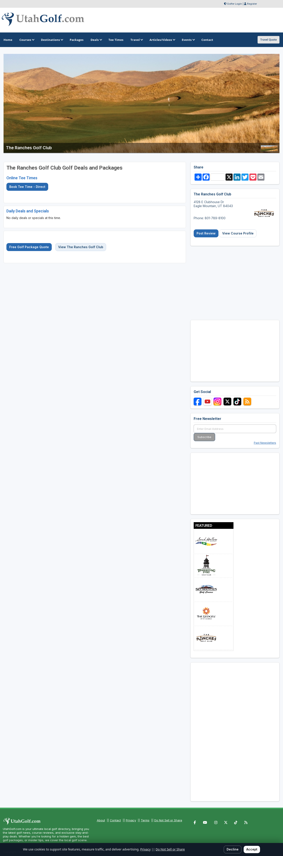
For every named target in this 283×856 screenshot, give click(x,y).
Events (188, 40)
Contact (115, 820)
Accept (251, 849)
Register (252, 3)
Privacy (131, 820)
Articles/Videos (162, 40)
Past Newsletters (265, 442)
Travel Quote (268, 40)
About (101, 820)
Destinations (52, 40)
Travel (136, 40)
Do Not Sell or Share (168, 820)
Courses (26, 40)
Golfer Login (234, 3)
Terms (145, 820)
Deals (96, 40)
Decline (233, 849)
